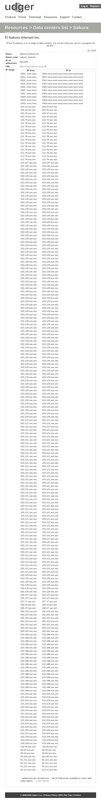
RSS (61, 795)
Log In (84, 6)
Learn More (42, 781)
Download (35, 17)
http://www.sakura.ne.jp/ (32, 66)
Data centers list (50, 27)
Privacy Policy (50, 795)
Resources (50, 17)
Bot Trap (68, 795)
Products (10, 17)
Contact (77, 17)
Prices (22, 17)
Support (65, 17)
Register (94, 6)
